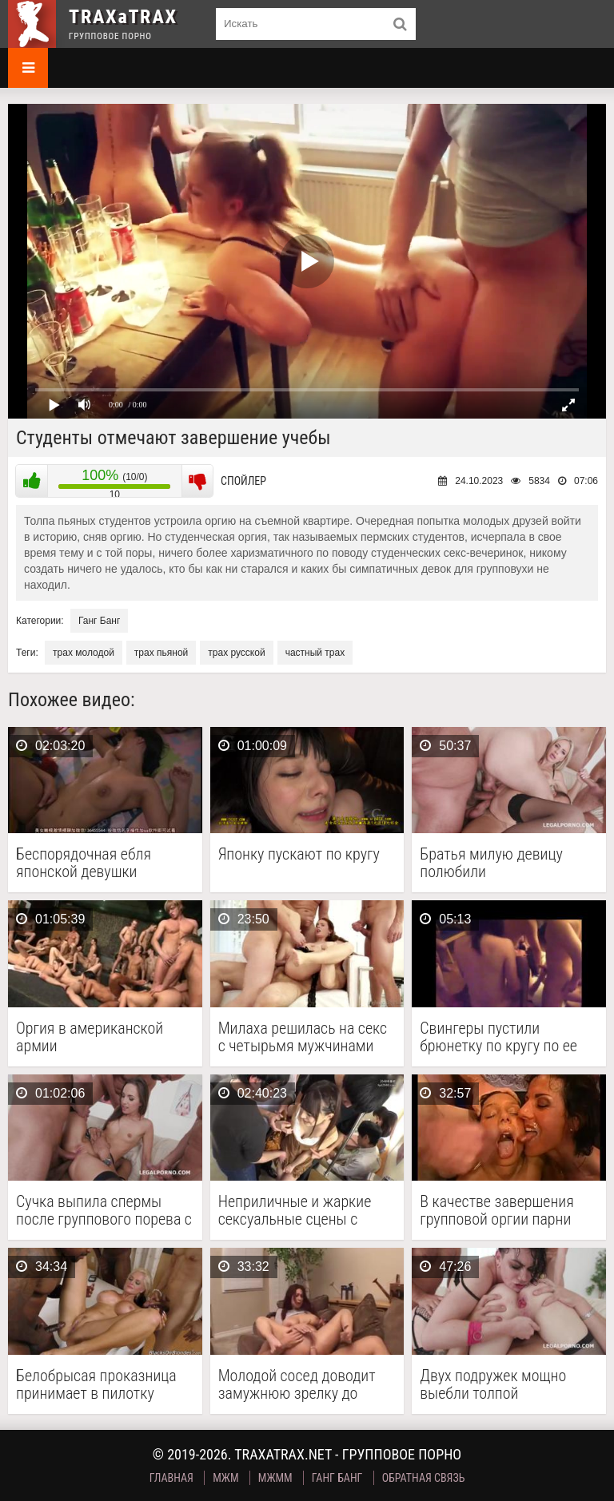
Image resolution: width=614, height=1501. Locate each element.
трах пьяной (161, 652)
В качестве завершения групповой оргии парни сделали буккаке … (496, 1210)
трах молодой (83, 652)
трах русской (236, 652)
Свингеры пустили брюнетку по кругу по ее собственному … (498, 1036)
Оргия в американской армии (89, 1036)
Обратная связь (423, 1477)
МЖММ (275, 1477)
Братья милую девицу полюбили (491, 862)
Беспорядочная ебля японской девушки (83, 862)
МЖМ (225, 1477)
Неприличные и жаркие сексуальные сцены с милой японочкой (295, 1210)
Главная (171, 1477)
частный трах (315, 652)
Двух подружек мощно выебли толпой (493, 1384)
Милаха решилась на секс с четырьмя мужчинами (303, 1036)
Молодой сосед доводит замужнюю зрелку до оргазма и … (297, 1384)
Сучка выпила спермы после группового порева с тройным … (104, 1210)
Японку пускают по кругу (299, 854)
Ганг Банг (99, 620)
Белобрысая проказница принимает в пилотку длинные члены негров (96, 1384)
